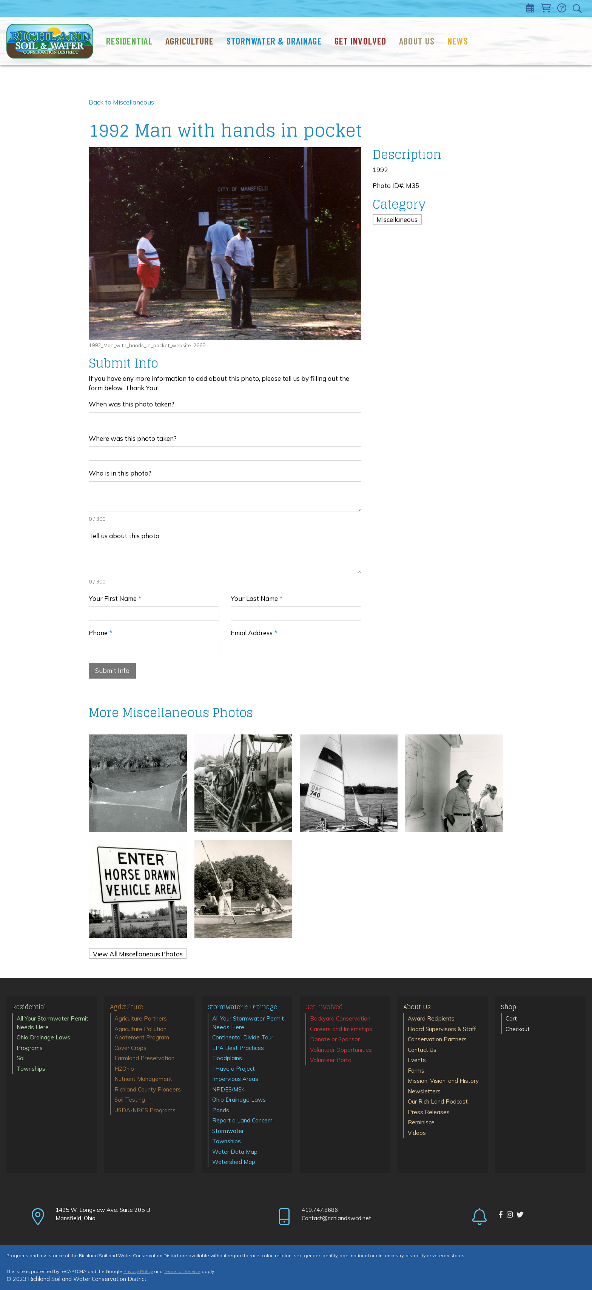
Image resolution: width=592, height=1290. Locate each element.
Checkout (518, 1029)
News (457, 40)
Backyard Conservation (340, 1018)
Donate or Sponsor (335, 1039)
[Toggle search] (578, 8)
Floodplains (227, 1058)
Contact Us (422, 1049)
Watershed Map (233, 1161)
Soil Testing (129, 1099)
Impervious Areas (235, 1078)
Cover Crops (130, 1047)
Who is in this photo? (120, 473)
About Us (417, 40)
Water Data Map (234, 1151)
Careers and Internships (341, 1029)
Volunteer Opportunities (341, 1049)
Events (417, 1060)
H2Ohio (124, 1068)
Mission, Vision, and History (443, 1080)
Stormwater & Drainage (274, 40)
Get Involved (360, 40)
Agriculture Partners (140, 1018)
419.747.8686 (320, 1209)
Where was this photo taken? (133, 438)
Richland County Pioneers (147, 1089)
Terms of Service (182, 1271)
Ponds (220, 1110)
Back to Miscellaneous (121, 102)
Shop (508, 1007)
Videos (417, 1132)
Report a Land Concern (242, 1120)
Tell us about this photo (124, 536)
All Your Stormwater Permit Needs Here (52, 1023)
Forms (416, 1070)
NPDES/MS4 (228, 1089)
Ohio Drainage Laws (43, 1037)
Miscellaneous (397, 219)
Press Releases (429, 1112)
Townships (31, 1068)
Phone (101, 633)
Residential (129, 40)
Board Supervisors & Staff (442, 1029)
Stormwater (228, 1131)
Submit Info (112, 670)
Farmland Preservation (144, 1058)
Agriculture (189, 40)
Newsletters (424, 1091)
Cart (511, 1018)
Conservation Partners (437, 1039)
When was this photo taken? (131, 404)
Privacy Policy (138, 1271)
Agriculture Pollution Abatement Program (141, 1033)
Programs (30, 1047)
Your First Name (115, 598)
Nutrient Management (143, 1078)
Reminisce (421, 1122)
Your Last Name (257, 598)
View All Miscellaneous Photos (138, 954)
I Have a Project (233, 1068)
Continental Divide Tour (242, 1037)
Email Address (254, 633)
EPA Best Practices (238, 1047)
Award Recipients (431, 1018)
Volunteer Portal (331, 1060)
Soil (21, 1058)
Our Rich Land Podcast (438, 1101)
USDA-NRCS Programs (145, 1110)
